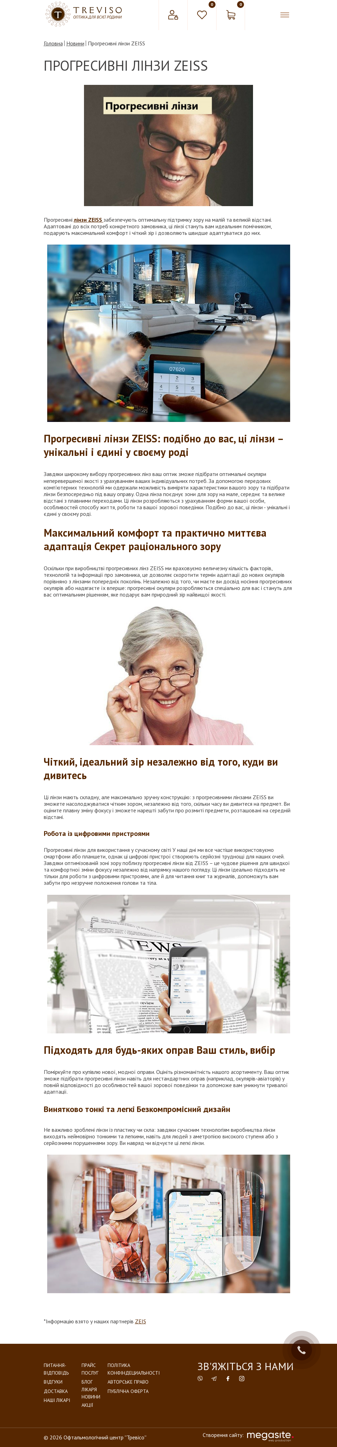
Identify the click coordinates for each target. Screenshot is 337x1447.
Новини (91, 1396)
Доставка (56, 1391)
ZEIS (140, 1321)
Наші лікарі (57, 1400)
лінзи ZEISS (88, 219)
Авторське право (128, 1382)
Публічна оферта (128, 1391)
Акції (87, 1405)
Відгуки (53, 1382)
